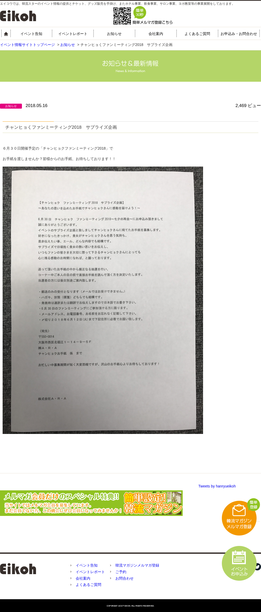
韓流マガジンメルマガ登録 (137, 565)
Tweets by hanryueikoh (217, 486)
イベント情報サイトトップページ (27, 45)
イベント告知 (31, 34)
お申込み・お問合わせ (239, 34)
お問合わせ (124, 578)
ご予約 (120, 572)
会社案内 (156, 34)
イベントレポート (72, 34)
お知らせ (114, 34)
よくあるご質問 (197, 34)
